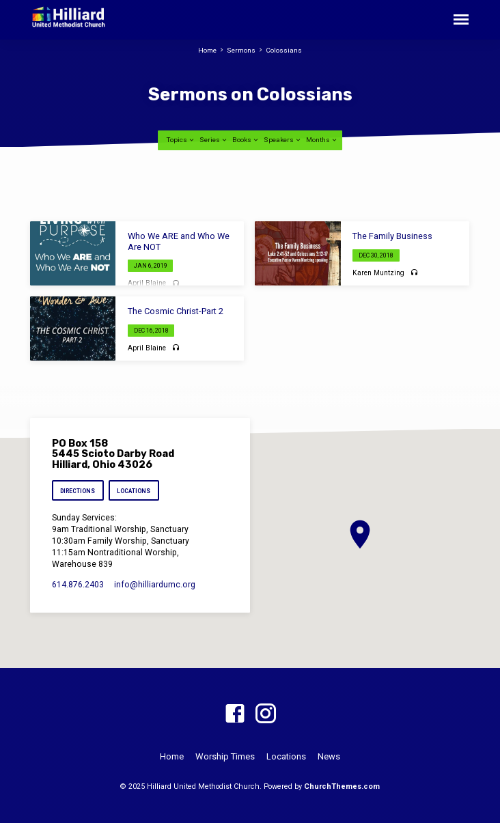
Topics (181, 139)
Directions (77, 491)
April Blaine (147, 283)
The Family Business (392, 236)
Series (213, 139)
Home (207, 50)
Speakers (283, 139)
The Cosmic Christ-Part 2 (175, 311)
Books (246, 139)
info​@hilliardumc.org (154, 584)
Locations (134, 491)
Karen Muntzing (378, 272)
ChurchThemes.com (342, 786)
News (329, 756)
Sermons (241, 50)
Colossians (284, 50)
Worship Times (225, 756)
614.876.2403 (78, 584)
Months (322, 139)
